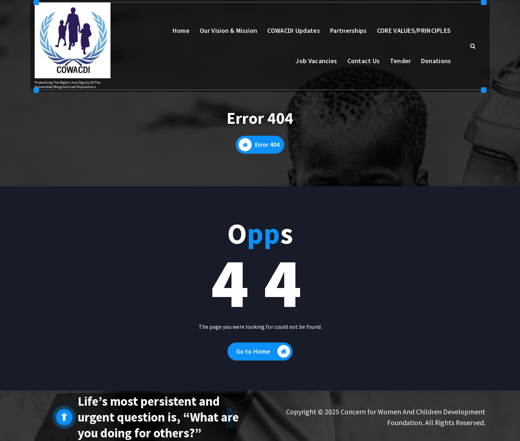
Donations (436, 61)
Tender (400, 61)
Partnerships (348, 30)
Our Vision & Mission (228, 30)
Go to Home (263, 351)
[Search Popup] (472, 46)
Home (181, 30)
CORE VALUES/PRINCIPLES (414, 30)
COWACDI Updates (293, 30)
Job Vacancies (316, 61)
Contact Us (363, 61)
